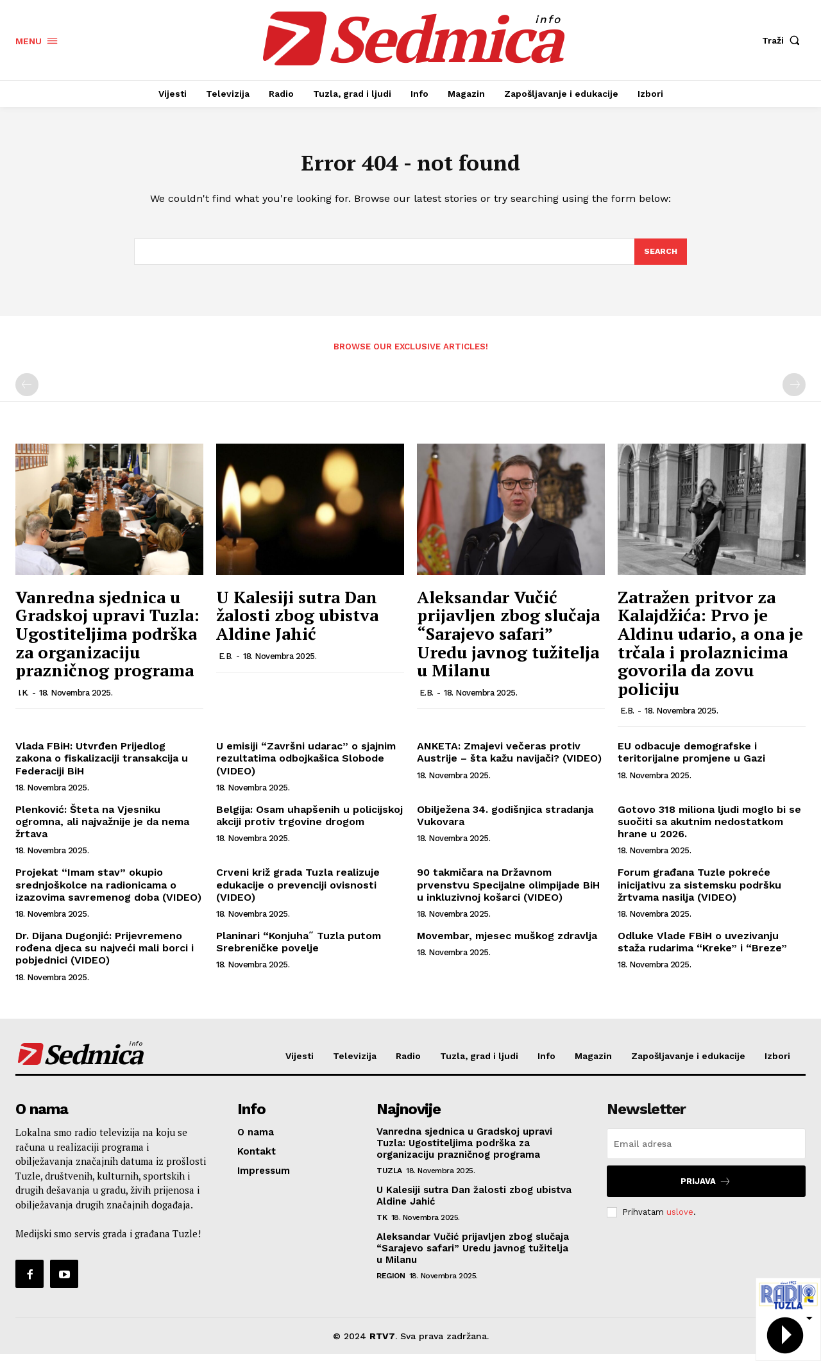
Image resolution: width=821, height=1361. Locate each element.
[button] (784, 40)
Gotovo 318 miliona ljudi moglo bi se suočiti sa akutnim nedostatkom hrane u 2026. (709, 828)
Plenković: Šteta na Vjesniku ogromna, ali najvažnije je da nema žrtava (102, 828)
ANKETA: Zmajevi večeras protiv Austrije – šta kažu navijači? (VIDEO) (509, 759)
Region (391, 1282)
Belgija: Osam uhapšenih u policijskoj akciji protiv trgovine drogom (309, 822)
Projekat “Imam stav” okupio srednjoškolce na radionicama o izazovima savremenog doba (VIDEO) (108, 891)
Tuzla (389, 1177)
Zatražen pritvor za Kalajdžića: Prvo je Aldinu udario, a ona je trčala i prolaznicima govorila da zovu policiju (710, 649)
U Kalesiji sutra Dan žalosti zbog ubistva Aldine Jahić (297, 622)
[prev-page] (26, 391)
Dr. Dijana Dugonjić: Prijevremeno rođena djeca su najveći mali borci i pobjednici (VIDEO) (104, 955)
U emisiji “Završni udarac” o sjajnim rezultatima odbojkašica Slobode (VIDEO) (306, 765)
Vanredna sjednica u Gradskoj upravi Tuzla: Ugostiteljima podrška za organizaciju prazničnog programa (107, 640)
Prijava (706, 1188)
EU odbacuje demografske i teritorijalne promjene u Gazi (691, 759)
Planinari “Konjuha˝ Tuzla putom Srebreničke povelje (298, 949)
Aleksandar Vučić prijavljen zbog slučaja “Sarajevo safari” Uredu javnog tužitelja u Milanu (508, 640)
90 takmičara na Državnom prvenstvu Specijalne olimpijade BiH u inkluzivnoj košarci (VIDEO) (508, 891)
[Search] (660, 257)
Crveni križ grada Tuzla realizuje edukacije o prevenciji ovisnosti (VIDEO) (298, 891)
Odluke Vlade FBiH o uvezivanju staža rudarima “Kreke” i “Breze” (702, 949)
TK (382, 1224)
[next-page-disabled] (794, 391)
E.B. (226, 662)
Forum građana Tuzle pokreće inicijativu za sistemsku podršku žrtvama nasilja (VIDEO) (699, 891)
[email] (706, 1150)
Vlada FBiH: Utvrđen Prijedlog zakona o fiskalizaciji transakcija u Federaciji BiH (101, 765)
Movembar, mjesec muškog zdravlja (507, 943)
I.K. (23, 700)
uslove (679, 1219)
